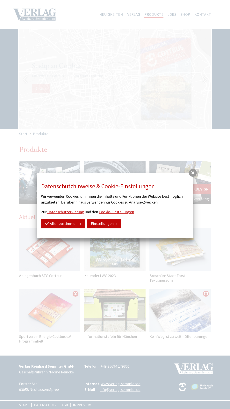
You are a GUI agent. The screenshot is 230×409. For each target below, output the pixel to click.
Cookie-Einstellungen (116, 211)
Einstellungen (102, 223)
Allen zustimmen (61, 223)
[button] (193, 173)
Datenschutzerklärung (65, 211)
